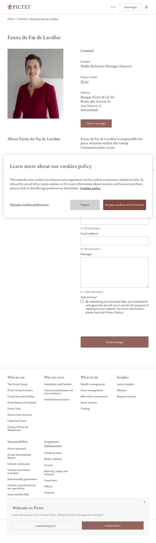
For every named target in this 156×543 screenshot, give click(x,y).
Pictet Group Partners (20, 390)
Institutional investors (56, 399)
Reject (85, 205)
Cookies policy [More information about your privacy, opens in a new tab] (90, 188)
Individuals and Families (58, 384)
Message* (86, 254)
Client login (130, 7)
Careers (48, 465)
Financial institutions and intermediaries (58, 392)
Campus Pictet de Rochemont (18, 428)
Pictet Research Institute (22, 402)
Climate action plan (19, 463)
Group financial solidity (21, 396)
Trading (85, 408)
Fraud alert (50, 480)
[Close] (145, 502)
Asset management (92, 390)
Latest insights (125, 384)
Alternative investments (94, 396)
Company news (53, 452)
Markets (122, 390)
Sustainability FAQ (18, 494)
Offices (48, 486)
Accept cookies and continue (124, 205)
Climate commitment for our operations (22, 487)
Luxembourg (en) (46, 526)
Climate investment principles (19, 471)
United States (113, 525)
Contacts (49, 492)
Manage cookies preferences (29, 205)
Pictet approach (17, 448)
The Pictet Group (17, 384)
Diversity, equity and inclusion (56, 472)
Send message (114, 342)
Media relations (53, 458)
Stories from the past (20, 414)
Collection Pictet (17, 420)
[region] (78, 186)
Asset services (89, 402)
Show (85, 82)
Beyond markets (126, 396)
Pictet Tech (14, 408)
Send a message (96, 123)
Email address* (90, 234)
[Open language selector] (113, 7)
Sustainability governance (22, 479)
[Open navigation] (146, 7)
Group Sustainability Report (19, 456)
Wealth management (93, 384)
